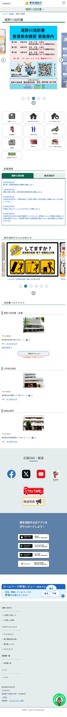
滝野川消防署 (17, 175)
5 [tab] (44, 98)
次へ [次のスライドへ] (61, 60)
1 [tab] (20, 286)
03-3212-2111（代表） (17, 700)
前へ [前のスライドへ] (3, 60)
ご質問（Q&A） (9, 615)
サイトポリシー (9, 634)
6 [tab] (46, 286)
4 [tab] (38, 98)
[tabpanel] (33, 57)
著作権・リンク (9, 644)
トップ (4, 14)
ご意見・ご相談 (9, 620)
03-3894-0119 (11, 441)
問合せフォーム (33, 353)
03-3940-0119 (11, 399)
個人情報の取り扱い (10, 639)
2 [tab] (28, 98)
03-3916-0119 (11, 343)
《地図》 (5, 697)
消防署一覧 (7, 663)
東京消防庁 (49, 175)
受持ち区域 (6, 347)
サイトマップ (8, 648)
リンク (6, 677)
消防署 (11, 14)
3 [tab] (33, 98)
